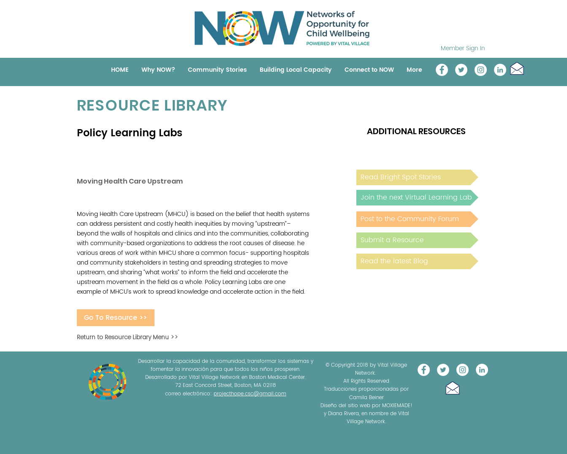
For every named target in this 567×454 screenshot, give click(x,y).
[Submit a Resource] (417, 240)
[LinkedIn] (500, 70)
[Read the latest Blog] (417, 261)
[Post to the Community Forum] (417, 219)
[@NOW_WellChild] (461, 70)
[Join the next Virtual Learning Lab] (417, 197)
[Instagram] (481, 70)
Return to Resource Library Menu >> (127, 337)
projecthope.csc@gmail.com (250, 394)
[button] (517, 68)
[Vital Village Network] (442, 70)
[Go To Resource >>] (116, 317)
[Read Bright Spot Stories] (417, 177)
